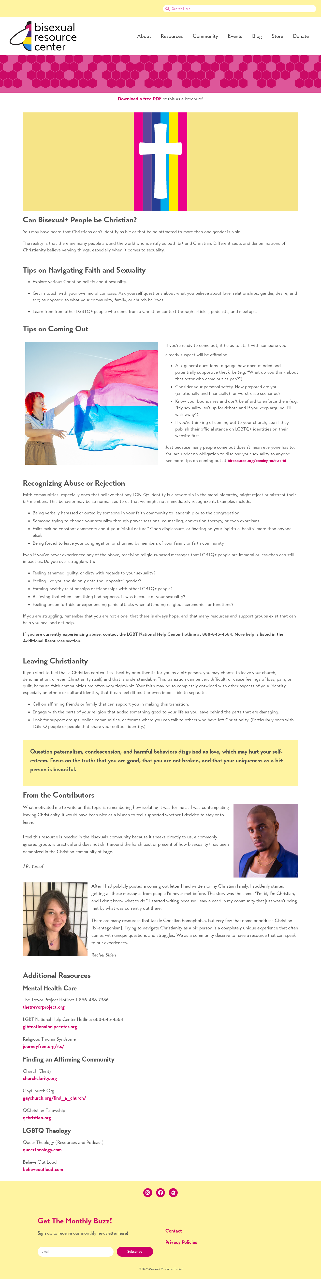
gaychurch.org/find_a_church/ (54, 1098)
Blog (257, 36)
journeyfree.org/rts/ (43, 1046)
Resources (172, 36)
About (144, 36)
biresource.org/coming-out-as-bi (257, 460)
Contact (173, 1231)
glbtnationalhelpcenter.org (50, 1027)
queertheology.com (42, 1150)
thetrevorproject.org (44, 1007)
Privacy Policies (181, 1242)
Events (235, 36)
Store (277, 36)
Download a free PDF (139, 99)
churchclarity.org (40, 1078)
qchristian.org (37, 1118)
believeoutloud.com (43, 1169)
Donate (301, 36)
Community (205, 36)
